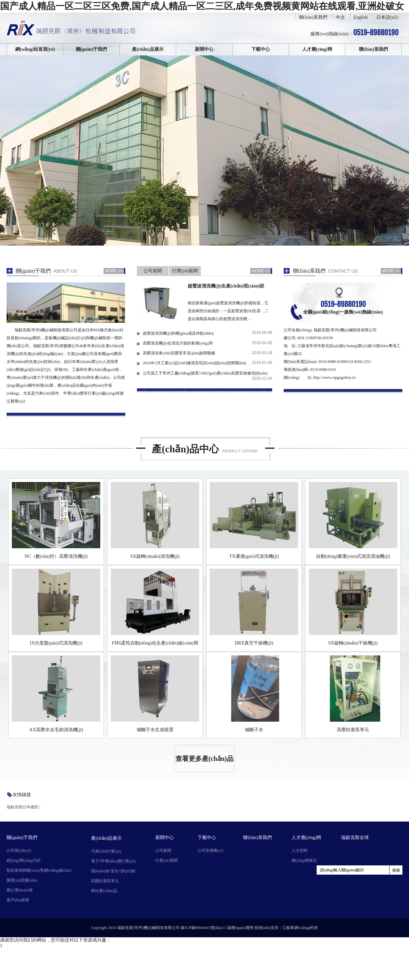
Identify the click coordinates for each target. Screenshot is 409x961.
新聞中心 (204, 49)
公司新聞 (152, 270)
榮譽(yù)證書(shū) (22, 880)
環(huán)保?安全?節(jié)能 (113, 871)
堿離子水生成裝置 (155, 729)
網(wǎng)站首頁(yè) (35, 49)
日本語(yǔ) (387, 17)
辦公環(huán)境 (20, 890)
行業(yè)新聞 (185, 270)
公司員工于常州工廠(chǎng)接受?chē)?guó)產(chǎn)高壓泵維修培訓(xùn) (205, 373)
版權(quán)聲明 (240, 927)
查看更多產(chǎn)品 (204, 758)
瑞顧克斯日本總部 (22, 807)
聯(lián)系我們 (313, 17)
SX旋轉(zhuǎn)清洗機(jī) (155, 556)
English (361, 17)
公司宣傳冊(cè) (211, 850)
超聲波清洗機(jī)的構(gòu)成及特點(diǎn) (178, 333)
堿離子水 (254, 729)
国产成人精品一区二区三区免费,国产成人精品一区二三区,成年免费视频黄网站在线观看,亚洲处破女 (202, 6)
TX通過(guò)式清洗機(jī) (254, 556)
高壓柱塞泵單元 (353, 729)
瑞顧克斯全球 (355, 837)
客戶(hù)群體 (18, 900)
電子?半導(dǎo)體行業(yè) (113, 861)
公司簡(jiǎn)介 (19, 850)
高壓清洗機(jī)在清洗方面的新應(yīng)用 (178, 343)
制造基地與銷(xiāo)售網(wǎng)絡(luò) (39, 870)
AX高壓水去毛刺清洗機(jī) (56, 729)
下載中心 (260, 49)
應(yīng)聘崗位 (304, 860)
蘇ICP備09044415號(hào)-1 (203, 927)
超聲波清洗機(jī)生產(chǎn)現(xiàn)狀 (226, 286)
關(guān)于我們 (91, 49)
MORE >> (113, 271)
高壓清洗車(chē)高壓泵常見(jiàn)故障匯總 (179, 353)
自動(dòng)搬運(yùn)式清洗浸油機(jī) (353, 556)
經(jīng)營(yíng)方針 (24, 860)
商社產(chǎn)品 (104, 890)
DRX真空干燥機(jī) (254, 643)
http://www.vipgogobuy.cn (334, 377)
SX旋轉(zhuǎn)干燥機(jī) (353, 643)
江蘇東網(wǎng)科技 (300, 927)
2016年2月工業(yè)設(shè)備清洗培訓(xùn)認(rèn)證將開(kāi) (194, 363)
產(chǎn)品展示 (147, 49)
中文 (340, 17)
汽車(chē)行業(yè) (106, 851)
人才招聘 (299, 850)
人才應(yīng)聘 (317, 49)
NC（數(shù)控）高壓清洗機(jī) (55, 556)
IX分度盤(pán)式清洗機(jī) (56, 643)
